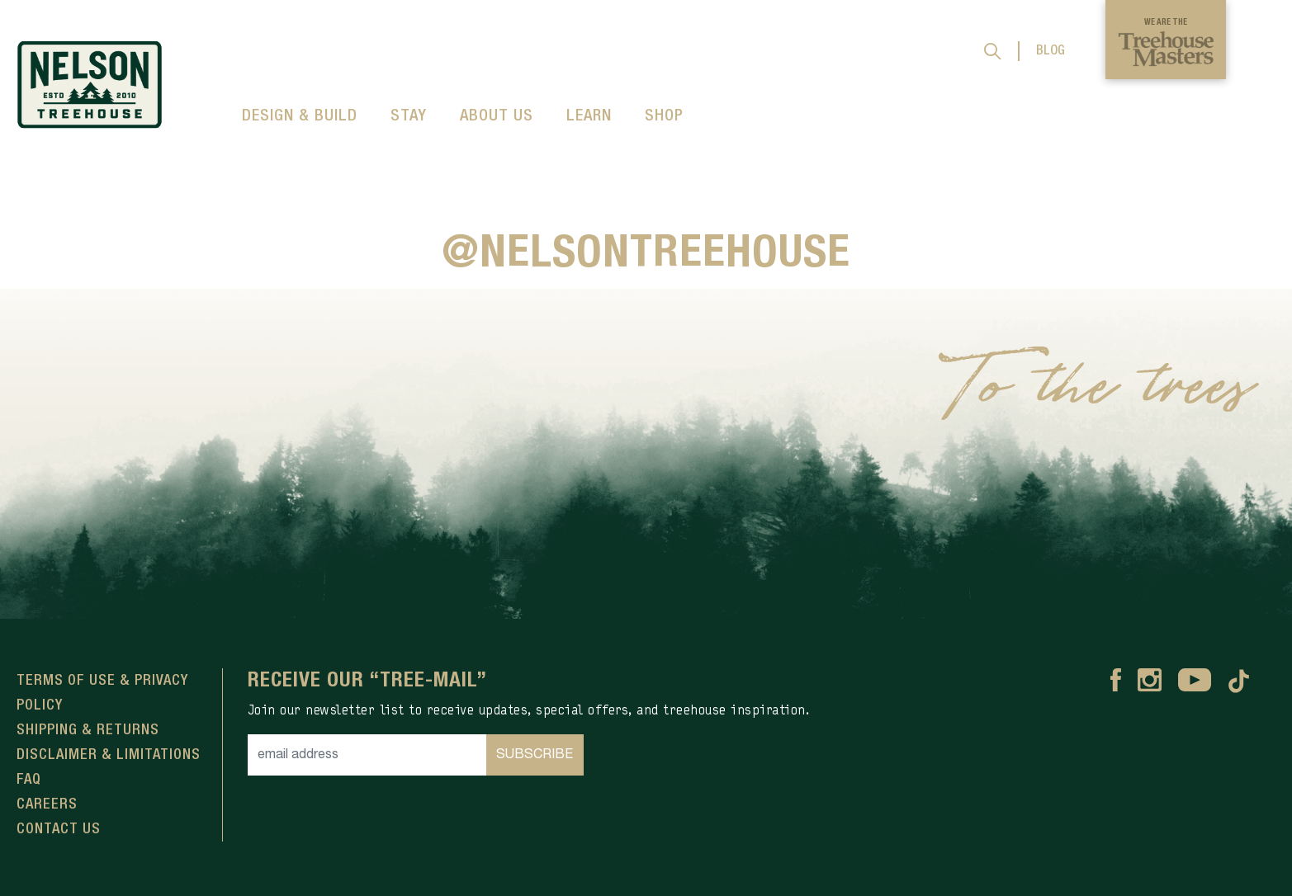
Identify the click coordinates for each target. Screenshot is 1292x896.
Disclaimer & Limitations (109, 755)
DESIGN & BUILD (299, 116)
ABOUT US (496, 116)
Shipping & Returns (88, 730)
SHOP (664, 116)
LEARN (589, 116)
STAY (408, 116)
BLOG (1050, 51)
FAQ (29, 779)
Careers (47, 804)
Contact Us (59, 829)
